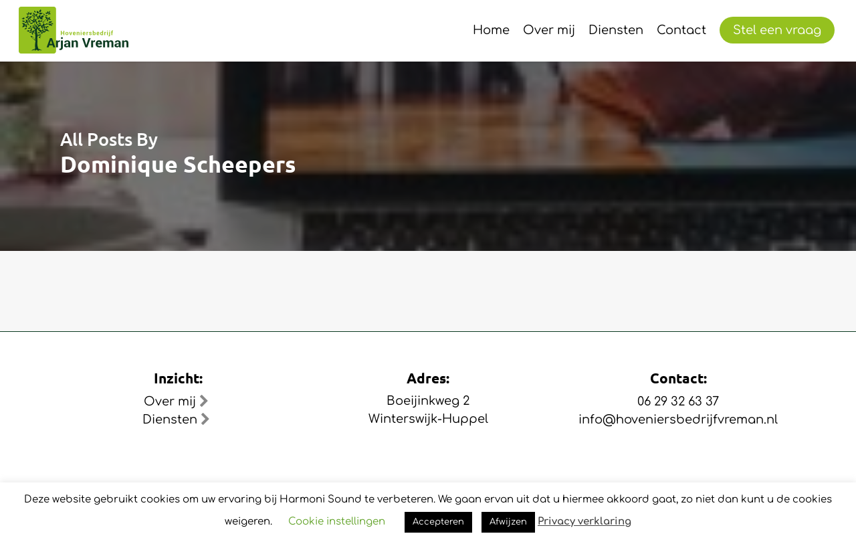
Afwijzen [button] (508, 522)
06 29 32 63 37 (678, 401)
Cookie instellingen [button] (336, 521)
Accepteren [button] (438, 522)
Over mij (176, 401)
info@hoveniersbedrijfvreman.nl (678, 419)
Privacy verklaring (584, 521)
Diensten (176, 419)
